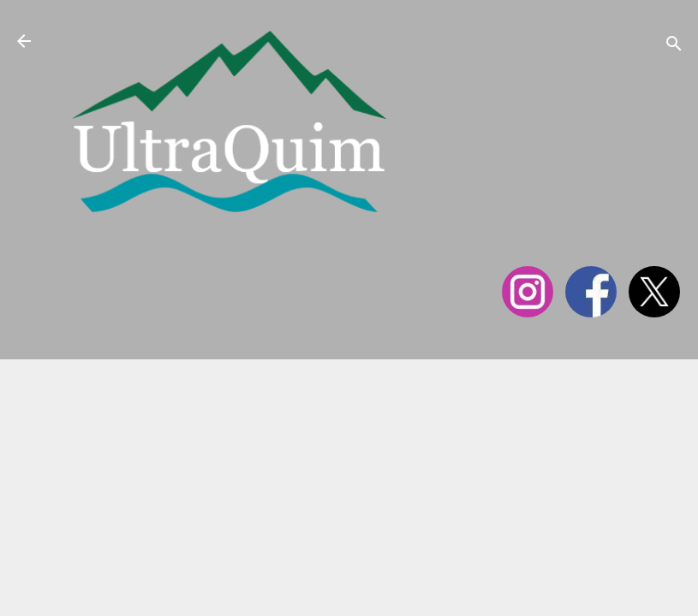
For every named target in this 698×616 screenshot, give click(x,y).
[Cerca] (674, 47)
